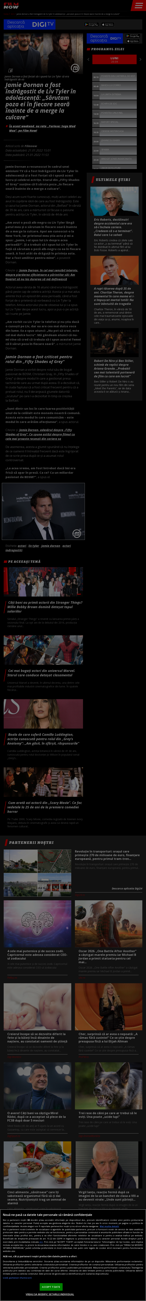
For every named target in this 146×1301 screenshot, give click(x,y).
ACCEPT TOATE (51, 1286)
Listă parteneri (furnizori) (17, 1277)
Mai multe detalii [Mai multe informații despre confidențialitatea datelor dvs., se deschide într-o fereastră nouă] (109, 1226)
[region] (73, 1255)
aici (41, 1241)
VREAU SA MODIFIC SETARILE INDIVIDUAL (50, 1294)
